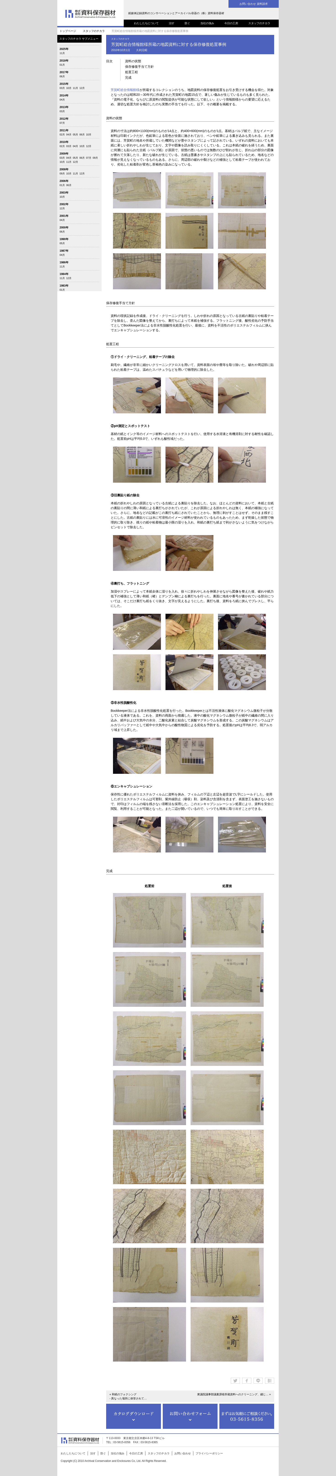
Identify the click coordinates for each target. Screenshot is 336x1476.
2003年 (64, 192)
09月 (95, 157)
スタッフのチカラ (259, 23)
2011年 (64, 130)
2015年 (64, 83)
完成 (128, 77)
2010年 (64, 142)
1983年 (64, 285)
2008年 (64, 169)
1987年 (64, 250)
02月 (62, 134)
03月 (62, 88)
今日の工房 (231, 23)
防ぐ (187, 23)
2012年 (64, 118)
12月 (82, 88)
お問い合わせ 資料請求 (253, 3)
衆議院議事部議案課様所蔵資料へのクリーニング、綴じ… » (234, 1394)
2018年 (64, 60)
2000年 (64, 227)
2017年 (64, 72)
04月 (62, 99)
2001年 (64, 216)
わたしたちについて (146, 23)
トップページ (68, 31)
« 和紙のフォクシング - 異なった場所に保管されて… (128, 1396)
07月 (62, 123)
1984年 (64, 274)
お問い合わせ (182, 1453)
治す (171, 23)
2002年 (64, 204)
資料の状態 (133, 61)
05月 (75, 134)
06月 (62, 76)
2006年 (64, 181)
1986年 (64, 262)
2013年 (64, 107)
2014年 (64, 95)
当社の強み (207, 23)
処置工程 (131, 72)
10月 (68, 88)
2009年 (64, 153)
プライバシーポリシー (209, 1453)
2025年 (64, 49)
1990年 (64, 239)
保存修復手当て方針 (139, 66)
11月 (62, 53)
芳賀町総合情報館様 (125, 90)
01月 (62, 64)
